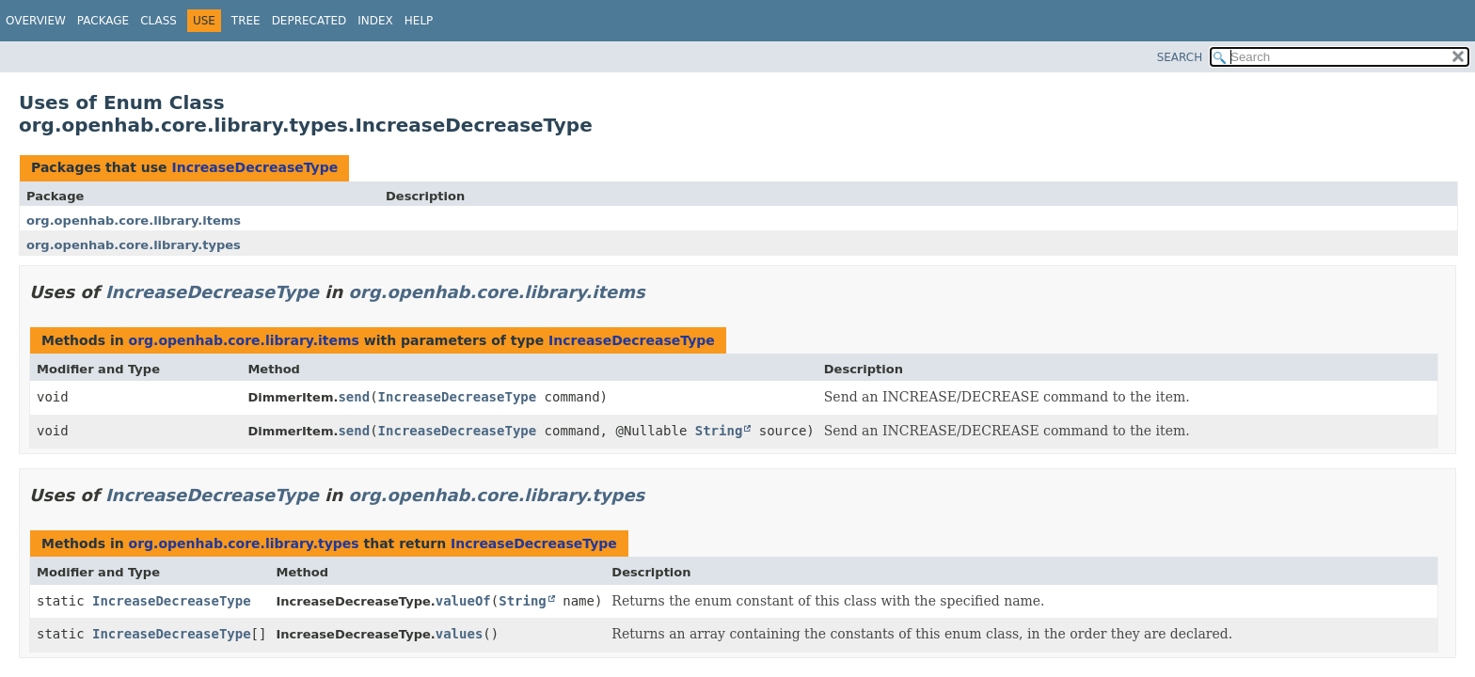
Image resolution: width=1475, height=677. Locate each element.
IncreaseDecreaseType (254, 167)
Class (158, 20)
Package (103, 20)
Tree (246, 20)
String (719, 430)
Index (375, 20)
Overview (36, 20)
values (460, 633)
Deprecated (309, 20)
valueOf (463, 600)
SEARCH (1180, 57)
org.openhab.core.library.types (133, 245)
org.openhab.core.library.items (133, 220)
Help (419, 20)
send (354, 396)
